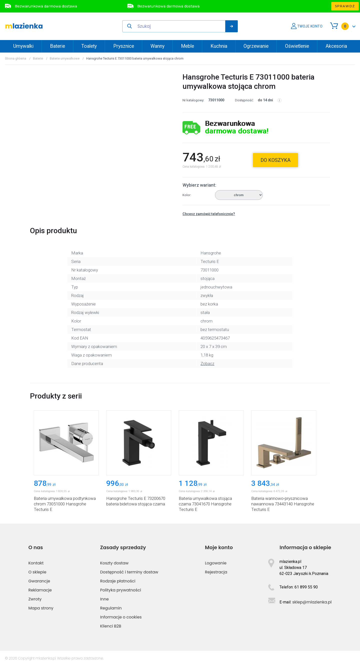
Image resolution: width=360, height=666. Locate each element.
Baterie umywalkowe (65, 58)
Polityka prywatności (120, 590)
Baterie (57, 46)
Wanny (157, 46)
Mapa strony (40, 608)
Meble (187, 46)
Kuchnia (218, 46)
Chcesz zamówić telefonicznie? (208, 214)
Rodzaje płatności (118, 581)
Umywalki (23, 46)
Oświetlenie (297, 46)
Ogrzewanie (256, 46)
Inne (104, 599)
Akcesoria (336, 46)
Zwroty (35, 599)
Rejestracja (216, 572)
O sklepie (37, 572)
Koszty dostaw (114, 563)
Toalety (89, 46)
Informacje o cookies (121, 617)
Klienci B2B (110, 626)
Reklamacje (40, 590)
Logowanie (215, 563)
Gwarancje (39, 581)
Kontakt (36, 563)
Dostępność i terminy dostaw (129, 572)
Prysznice (123, 46)
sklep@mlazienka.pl (312, 602)
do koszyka (275, 160)
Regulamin (111, 608)
